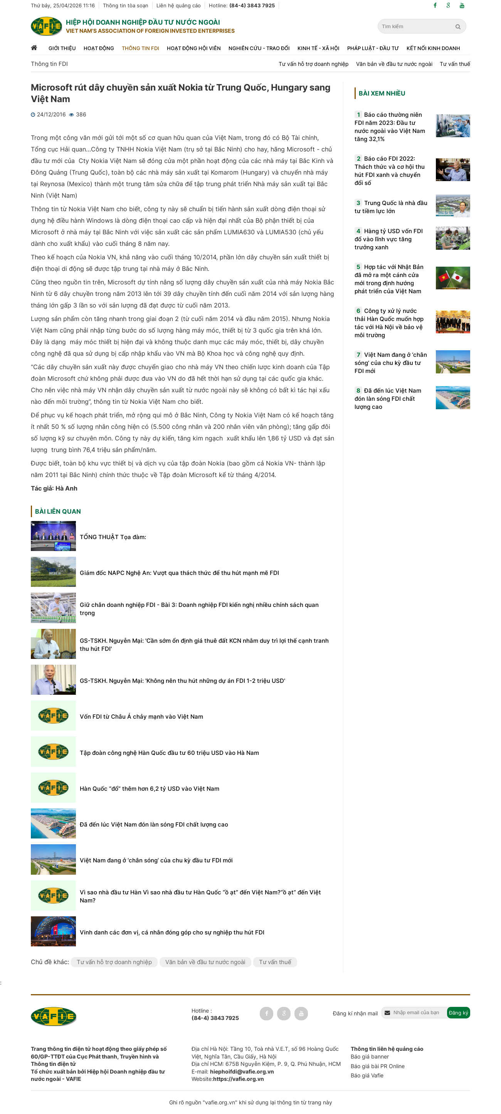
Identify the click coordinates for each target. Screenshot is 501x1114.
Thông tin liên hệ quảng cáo (387, 1048)
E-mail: (233, 1071)
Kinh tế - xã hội (319, 48)
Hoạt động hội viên (194, 48)
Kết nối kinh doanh (433, 48)
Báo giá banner (370, 1056)
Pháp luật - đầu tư (373, 48)
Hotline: (242, 5)
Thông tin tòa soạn (125, 5)
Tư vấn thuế (455, 63)
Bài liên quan (58, 511)
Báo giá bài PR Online (378, 1066)
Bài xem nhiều (382, 93)
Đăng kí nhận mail (355, 1013)
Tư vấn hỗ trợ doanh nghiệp (314, 63)
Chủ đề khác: (51, 962)
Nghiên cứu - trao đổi (259, 48)
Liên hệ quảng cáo (178, 5)
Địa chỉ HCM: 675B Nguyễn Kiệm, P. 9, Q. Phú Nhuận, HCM (266, 1063)
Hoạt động (99, 48)
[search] (459, 26)
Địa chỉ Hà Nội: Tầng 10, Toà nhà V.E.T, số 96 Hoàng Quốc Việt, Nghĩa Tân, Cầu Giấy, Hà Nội (265, 1052)
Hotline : (215, 1014)
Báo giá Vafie (367, 1075)
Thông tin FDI (140, 48)
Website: (228, 1078)
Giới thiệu (62, 48)
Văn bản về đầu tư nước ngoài (394, 63)
